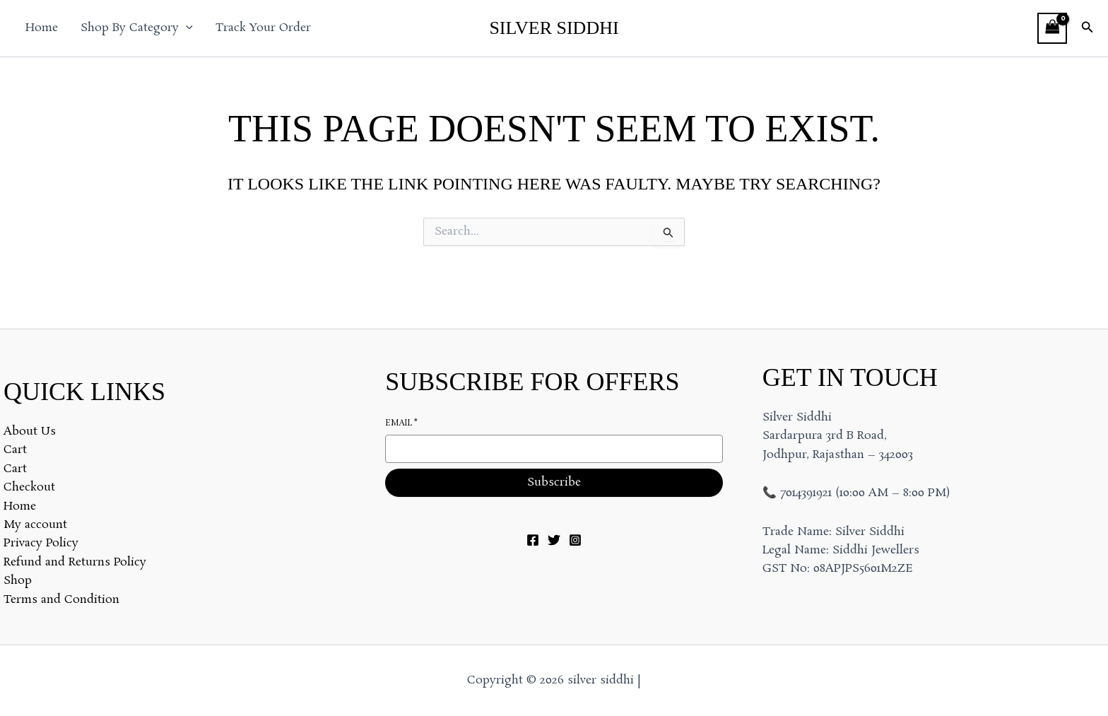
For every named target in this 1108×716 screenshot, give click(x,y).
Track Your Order (263, 28)
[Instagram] (575, 540)
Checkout (29, 487)
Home (41, 28)
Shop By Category (137, 28)
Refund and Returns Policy (75, 562)
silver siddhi (553, 28)
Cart (15, 450)
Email (401, 423)
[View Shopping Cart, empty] (1052, 28)
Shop (18, 581)
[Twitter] (554, 540)
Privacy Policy (41, 543)
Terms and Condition (61, 600)
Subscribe (554, 482)
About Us (30, 431)
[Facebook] (532, 540)
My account (35, 525)
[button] (186, 28)
